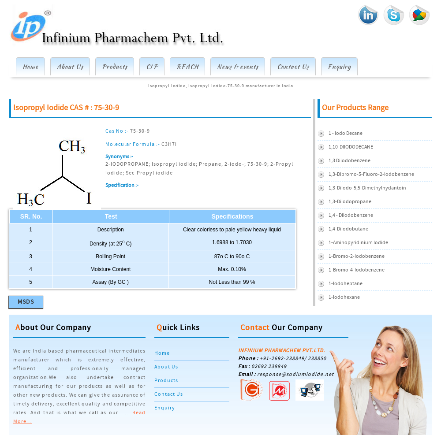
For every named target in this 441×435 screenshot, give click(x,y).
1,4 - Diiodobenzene (351, 215)
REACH (187, 66)
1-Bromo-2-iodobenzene (357, 256)
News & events (237, 66)
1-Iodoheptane (346, 283)
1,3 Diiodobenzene (349, 160)
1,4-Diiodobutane (348, 229)
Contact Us (293, 66)
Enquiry (339, 66)
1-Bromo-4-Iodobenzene (357, 270)
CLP (152, 66)
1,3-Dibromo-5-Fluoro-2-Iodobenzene (371, 174)
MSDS (26, 302)
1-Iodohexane (344, 297)
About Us (70, 66)
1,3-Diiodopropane (350, 201)
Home (30, 66)
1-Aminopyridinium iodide (358, 242)
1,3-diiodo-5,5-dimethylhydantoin (367, 188)
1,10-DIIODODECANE (351, 147)
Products (114, 66)
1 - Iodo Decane (346, 133)
